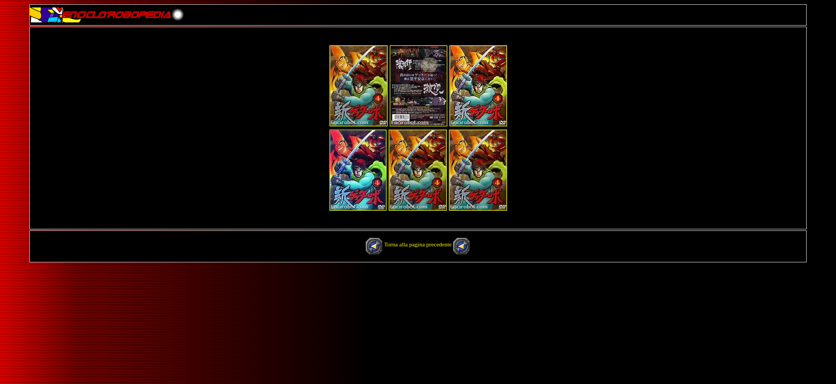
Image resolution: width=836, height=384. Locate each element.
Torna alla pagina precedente (418, 244)
